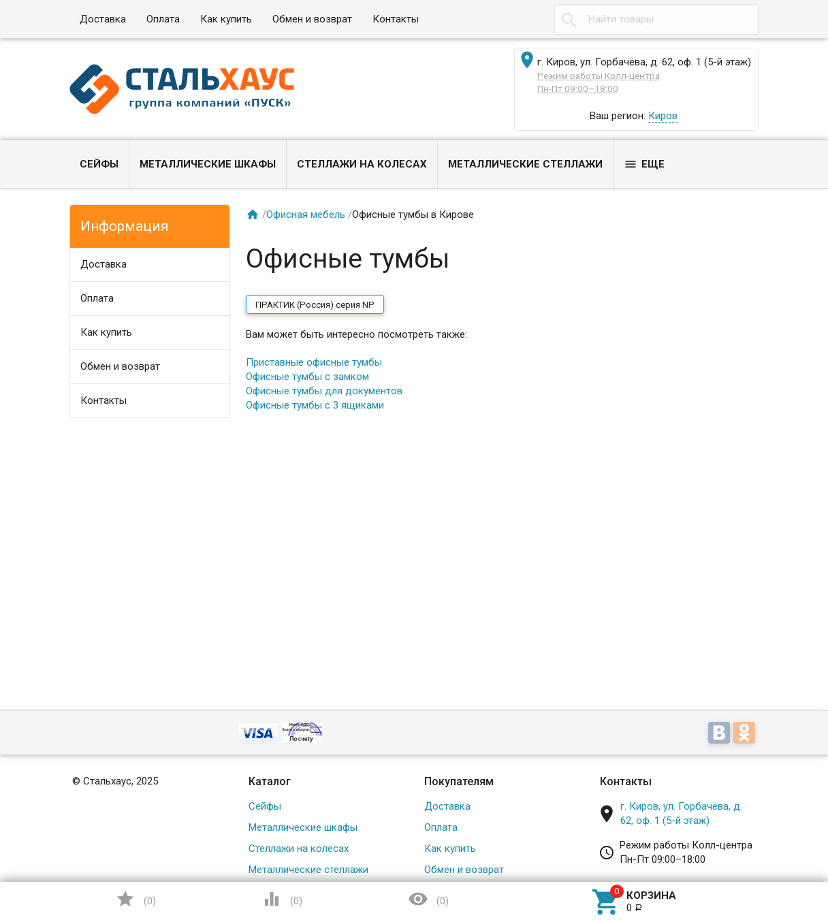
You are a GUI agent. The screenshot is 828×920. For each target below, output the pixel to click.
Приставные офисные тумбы (314, 362)
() (135, 899)
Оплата (163, 19)
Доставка (103, 19)
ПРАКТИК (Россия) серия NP (315, 305)
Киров (663, 116)
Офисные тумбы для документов (324, 391)
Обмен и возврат (312, 19)
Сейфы (99, 164)
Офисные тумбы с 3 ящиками (315, 405)
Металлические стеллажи (525, 164)
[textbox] (656, 19)
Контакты (395, 19)
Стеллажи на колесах (362, 164)
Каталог (270, 781)
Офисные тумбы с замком (307, 376)
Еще (644, 164)
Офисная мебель (305, 214)
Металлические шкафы (208, 164)
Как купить (226, 19)
